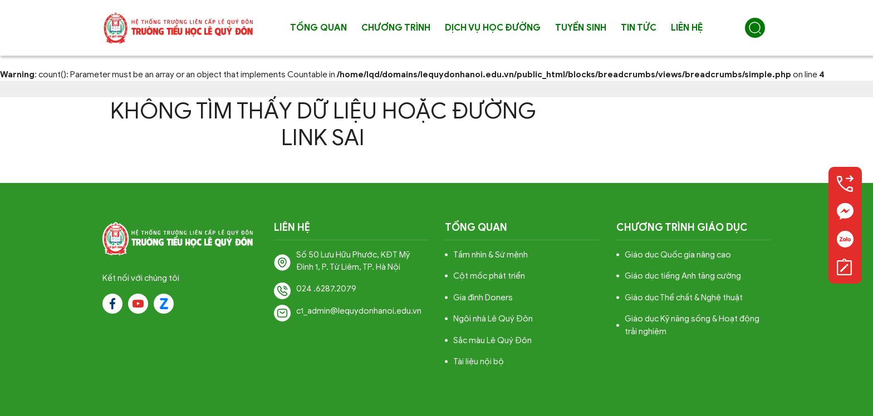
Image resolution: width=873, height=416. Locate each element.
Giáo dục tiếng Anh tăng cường (683, 276)
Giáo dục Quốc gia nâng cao (678, 255)
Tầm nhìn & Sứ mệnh (490, 255)
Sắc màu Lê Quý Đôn (492, 340)
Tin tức (638, 27)
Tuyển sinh (580, 27)
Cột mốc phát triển (489, 276)
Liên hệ (687, 27)
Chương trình (395, 27)
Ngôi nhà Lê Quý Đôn (493, 319)
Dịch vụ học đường (493, 27)
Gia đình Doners (483, 298)
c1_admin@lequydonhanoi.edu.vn (358, 311)
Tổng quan (318, 27)
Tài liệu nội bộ (478, 361)
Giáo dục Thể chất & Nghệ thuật (684, 298)
